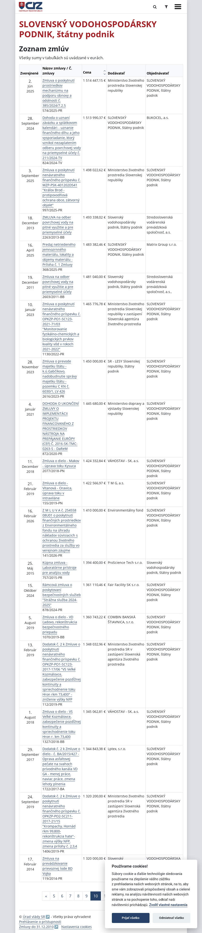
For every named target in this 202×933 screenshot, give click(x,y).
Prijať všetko (131, 918)
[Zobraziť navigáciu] (178, 6)
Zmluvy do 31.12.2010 (36, 926)
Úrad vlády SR (34, 916)
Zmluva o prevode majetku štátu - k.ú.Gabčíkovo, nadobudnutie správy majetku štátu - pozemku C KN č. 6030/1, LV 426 (59, 376)
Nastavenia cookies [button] (76, 926)
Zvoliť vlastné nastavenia (168, 905)
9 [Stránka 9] (86, 896)
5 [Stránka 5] (54, 896)
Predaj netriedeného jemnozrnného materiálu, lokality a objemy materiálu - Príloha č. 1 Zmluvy (58, 254)
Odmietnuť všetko (171, 918)
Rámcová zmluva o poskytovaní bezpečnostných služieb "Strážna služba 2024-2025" (61, 594)
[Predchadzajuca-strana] (46, 896)
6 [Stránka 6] (62, 896)
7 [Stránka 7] (70, 896)
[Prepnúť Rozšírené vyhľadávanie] (166, 6)
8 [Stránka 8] (78, 896)
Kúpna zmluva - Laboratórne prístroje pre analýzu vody (59, 567)
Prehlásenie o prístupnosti (40, 921)
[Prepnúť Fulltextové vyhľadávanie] (155, 6)
